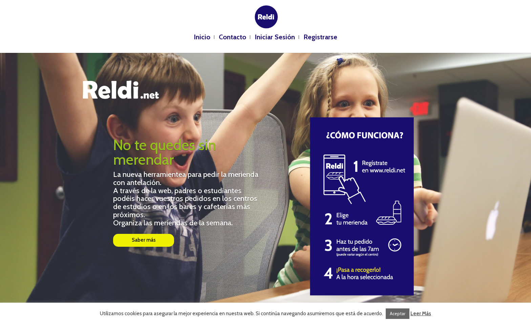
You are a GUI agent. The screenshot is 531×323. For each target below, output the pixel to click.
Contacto (232, 38)
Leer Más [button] (420, 313)
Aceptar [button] (397, 313)
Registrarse (320, 38)
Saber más (144, 240)
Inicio (202, 38)
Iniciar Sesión (275, 38)
